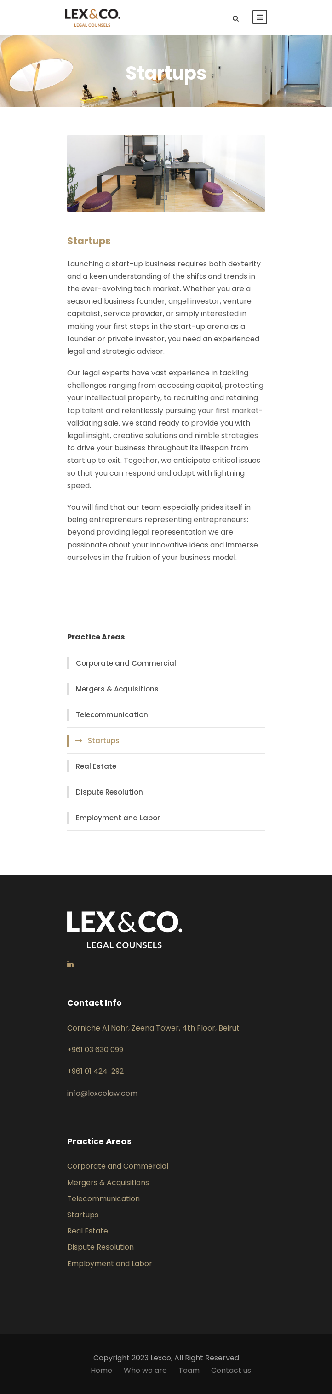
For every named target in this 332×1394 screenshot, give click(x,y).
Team (189, 1370)
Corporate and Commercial (126, 663)
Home (101, 1370)
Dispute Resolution (109, 792)
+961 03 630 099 (95, 1049)
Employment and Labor (118, 818)
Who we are (145, 1370)
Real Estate (96, 766)
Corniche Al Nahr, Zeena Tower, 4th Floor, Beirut (153, 1028)
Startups (104, 740)
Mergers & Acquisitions (117, 689)
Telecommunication (112, 715)
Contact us (231, 1370)
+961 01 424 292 (95, 1071)
